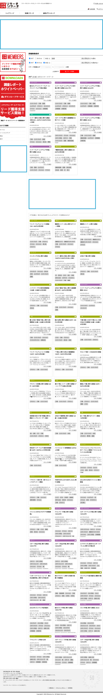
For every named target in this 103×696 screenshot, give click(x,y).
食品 (1, 136)
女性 (69, 433)
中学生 (72, 596)
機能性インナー (59, 241)
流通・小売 (87, 568)
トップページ (10, 13)
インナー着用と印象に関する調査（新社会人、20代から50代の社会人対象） (40, 120)
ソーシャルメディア (5, 133)
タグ (32, 58)
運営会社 (51, 688)
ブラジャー (39, 106)
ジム (98, 565)
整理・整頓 (32, 500)
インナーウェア (33, 103)
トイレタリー (71, 278)
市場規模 (45, 108)
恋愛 (56, 309)
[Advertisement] (51, 34)
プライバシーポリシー (61, 688)
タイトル (39, 58)
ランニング (57, 659)
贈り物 (88, 436)
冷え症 (57, 170)
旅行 (1, 139)
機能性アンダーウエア (69, 241)
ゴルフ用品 (90, 593)
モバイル (2, 130)
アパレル (32, 108)
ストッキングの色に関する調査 (39, 256)
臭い (68, 170)
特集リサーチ (29, 13)
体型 (70, 340)
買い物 (44, 244)
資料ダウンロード (49, 13)
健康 (93, 436)
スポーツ (65, 138)
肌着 (44, 103)
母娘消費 (61, 593)
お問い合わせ (98, 3)
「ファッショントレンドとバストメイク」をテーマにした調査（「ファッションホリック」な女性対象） (90, 450)
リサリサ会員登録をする (12, 62)
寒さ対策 (69, 167)
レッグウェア (33, 106)
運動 (82, 568)
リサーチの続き (47, 100)
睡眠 (82, 404)
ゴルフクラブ (66, 628)
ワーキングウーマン (34, 340)
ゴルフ (96, 593)
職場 (49, 142)
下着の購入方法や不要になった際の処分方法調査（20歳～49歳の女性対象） (90, 322)
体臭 (72, 275)
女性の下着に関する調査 (87, 256)
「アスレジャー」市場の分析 (38, 640)
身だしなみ (58, 278)
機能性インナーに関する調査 (88, 224)
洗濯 (61, 170)
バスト (56, 337)
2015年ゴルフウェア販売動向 (39, 608)
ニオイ (64, 275)
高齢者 (71, 497)
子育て (46, 436)
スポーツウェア (58, 135)
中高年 (66, 497)
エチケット (64, 278)
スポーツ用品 (58, 138)
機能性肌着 (70, 140)
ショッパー (32, 246)
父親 (34, 433)
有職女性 (43, 340)
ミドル (61, 497)
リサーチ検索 (69, 71)
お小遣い (83, 502)
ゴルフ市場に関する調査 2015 (89, 608)
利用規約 (70, 688)
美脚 (31, 276)
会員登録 (91, 9)
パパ (38, 433)
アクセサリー (93, 500)
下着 (40, 103)
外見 (31, 274)
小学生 (67, 596)
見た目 (44, 142)
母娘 (56, 593)
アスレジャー (58, 536)
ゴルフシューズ (59, 630)
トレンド (95, 467)
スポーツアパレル (85, 529)
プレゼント (83, 436)
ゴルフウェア (83, 593)
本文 (46, 58)
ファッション (38, 108)
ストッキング (47, 106)
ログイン (99, 9)
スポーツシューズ (67, 536)
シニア (57, 497)
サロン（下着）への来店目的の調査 (90, 352)
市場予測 (64, 108)
